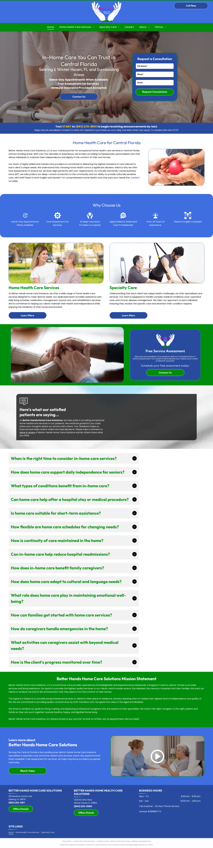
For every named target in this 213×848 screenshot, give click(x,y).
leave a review (27, 432)
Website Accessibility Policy (141, 841)
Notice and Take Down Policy (120, 841)
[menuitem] (50, 27)
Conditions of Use (102, 841)
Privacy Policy (67, 841)
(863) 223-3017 (17, 802)
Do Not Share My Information (84, 841)
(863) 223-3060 (83, 806)
